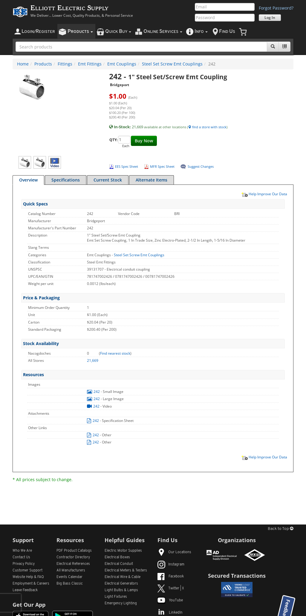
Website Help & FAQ (28, 577)
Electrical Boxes (117, 557)
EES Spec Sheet (126, 166)
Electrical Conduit (119, 564)
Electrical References (73, 564)
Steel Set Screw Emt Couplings (172, 64)
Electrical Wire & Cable (122, 577)
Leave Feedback (25, 590)
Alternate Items (151, 180)
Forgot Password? (276, 8)
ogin (38, 31)
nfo (201, 31)
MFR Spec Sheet (162, 166)
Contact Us (21, 557)
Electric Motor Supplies (123, 551)
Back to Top (280, 529)
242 (94, 391)
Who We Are (22, 551)
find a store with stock (207, 127)
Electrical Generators (121, 583)
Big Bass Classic (69, 583)
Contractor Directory (73, 557)
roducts (80, 31)
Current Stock (108, 180)
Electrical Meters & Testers (126, 570)
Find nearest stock (115, 353)
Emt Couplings (121, 64)
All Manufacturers (70, 570)
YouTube (170, 600)
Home (23, 64)
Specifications (65, 180)
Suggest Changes (201, 166)
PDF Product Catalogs (74, 551)
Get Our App (29, 604)
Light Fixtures (116, 597)
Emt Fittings (90, 64)
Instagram (170, 564)
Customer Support (27, 570)
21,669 (92, 360)
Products (43, 64)
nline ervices (162, 31)
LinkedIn (170, 613)
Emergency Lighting (121, 603)
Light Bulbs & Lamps (121, 590)
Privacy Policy (24, 564)
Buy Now (144, 141)
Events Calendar (69, 577)
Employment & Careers (31, 583)
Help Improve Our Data (264, 193)
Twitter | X (170, 588)
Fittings (65, 64)
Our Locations (174, 552)
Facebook (170, 576)
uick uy (118, 31)
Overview (28, 180)
